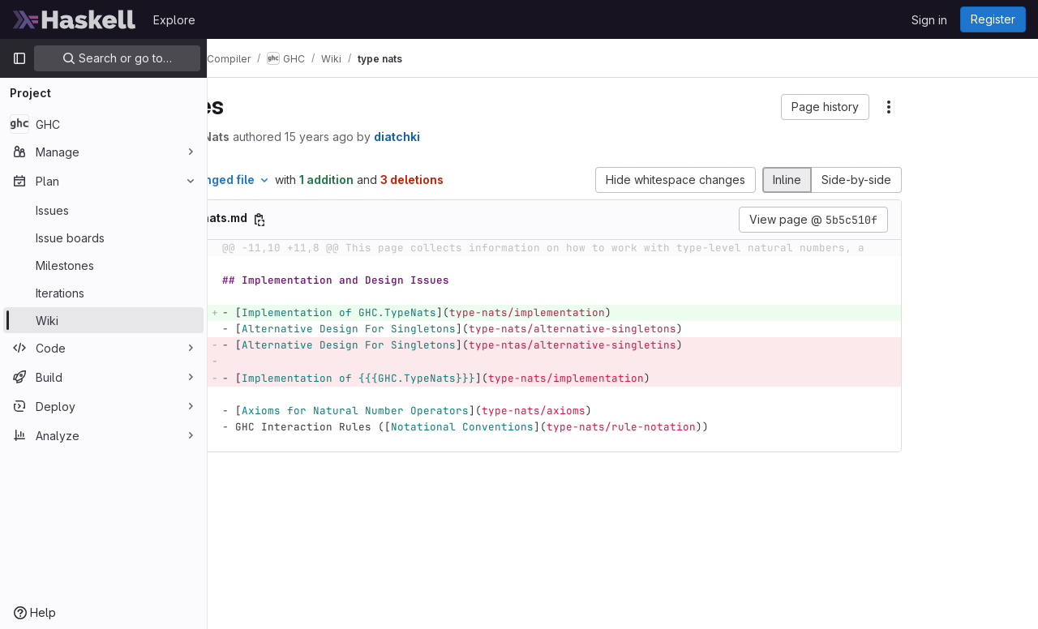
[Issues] (103, 210)
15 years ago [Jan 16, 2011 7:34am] (421, 136)
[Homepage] (74, 19)
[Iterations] (103, 293)
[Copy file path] (361, 236)
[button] (707, 107)
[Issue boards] (103, 237)
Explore (174, 20)
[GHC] (103, 124)
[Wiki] (103, 320)
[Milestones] (103, 265)
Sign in (929, 20)
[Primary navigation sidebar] (19, 58)
